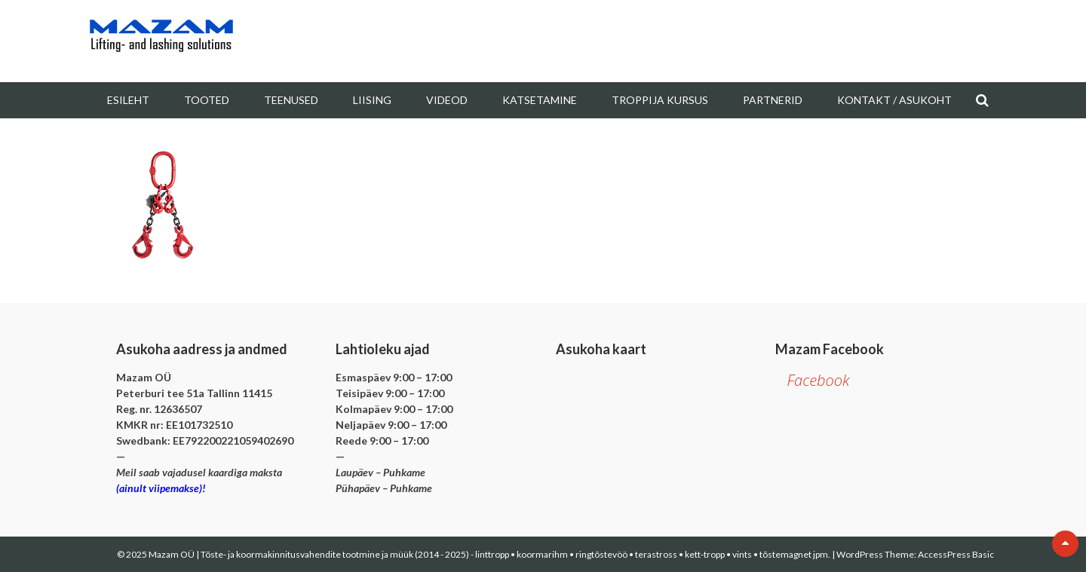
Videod (447, 99)
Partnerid (772, 99)
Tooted (206, 99)
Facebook (818, 380)
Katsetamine (539, 99)
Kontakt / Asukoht (894, 99)
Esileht (128, 99)
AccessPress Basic (956, 554)
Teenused (291, 99)
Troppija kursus (660, 99)
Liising (372, 99)
